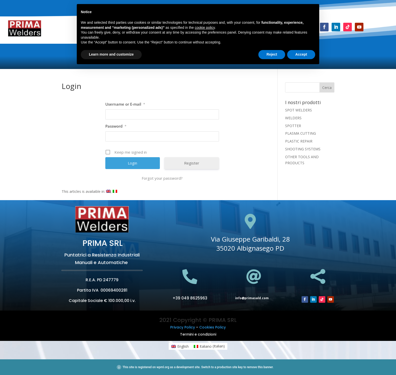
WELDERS (293, 117)
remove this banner (260, 367)
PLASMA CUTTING (300, 133)
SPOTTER (293, 125)
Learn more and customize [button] (111, 54)
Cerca (327, 87)
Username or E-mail (125, 104)
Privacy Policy (182, 327)
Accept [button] (301, 54)
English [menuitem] (183, 346)
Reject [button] (271, 54)
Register (191, 163)
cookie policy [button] (205, 28)
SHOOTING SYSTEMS (302, 149)
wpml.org (163, 367)
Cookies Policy (212, 327)
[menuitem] (108, 191)
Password (116, 126)
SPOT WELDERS (298, 110)
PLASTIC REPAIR (298, 141)
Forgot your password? (162, 178)
